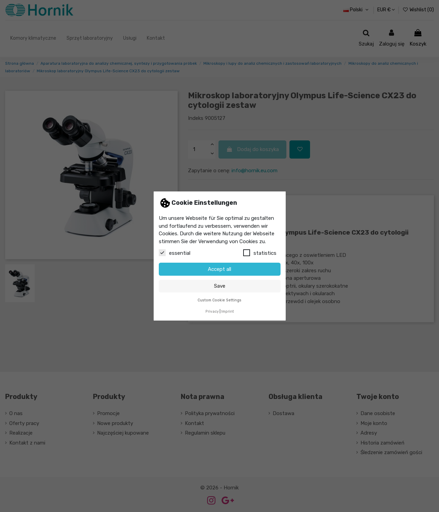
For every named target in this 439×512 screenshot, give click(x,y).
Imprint (227, 311)
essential (174, 252)
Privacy (212, 311)
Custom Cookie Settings (219, 300)
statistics (259, 252)
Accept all (219, 269)
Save (219, 286)
